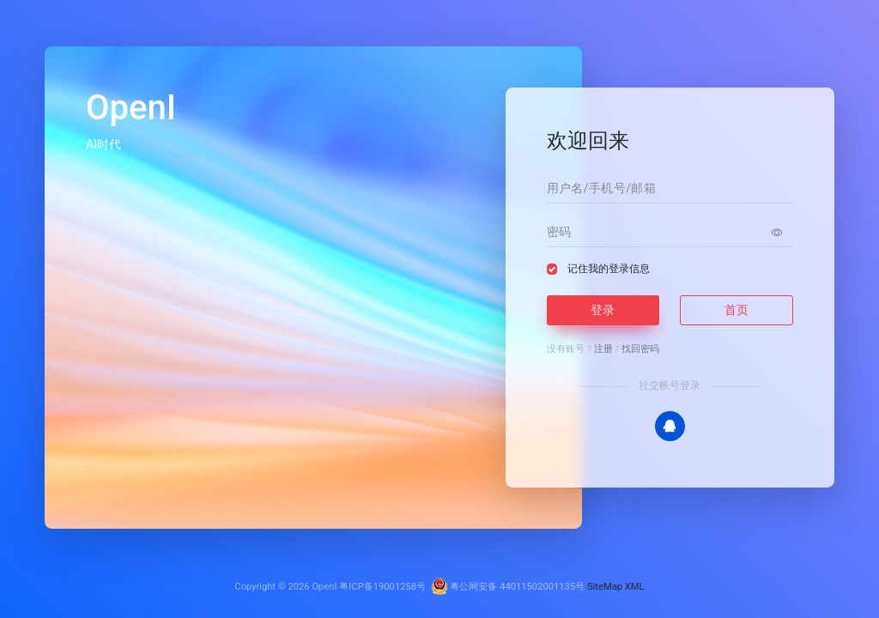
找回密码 (640, 348)
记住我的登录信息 (608, 269)
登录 (603, 310)
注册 (603, 348)
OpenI (324, 586)
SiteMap (604, 586)
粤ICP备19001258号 (382, 586)
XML (635, 586)
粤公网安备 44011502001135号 (508, 586)
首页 (736, 310)
